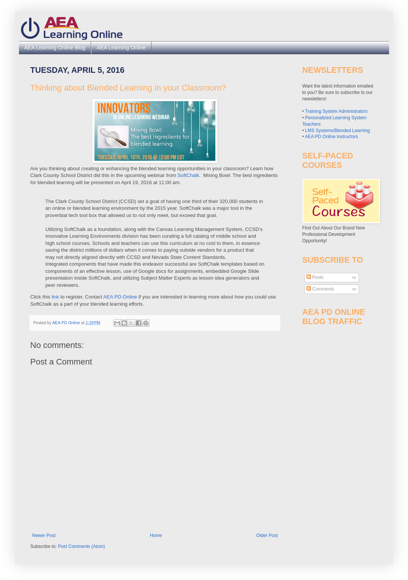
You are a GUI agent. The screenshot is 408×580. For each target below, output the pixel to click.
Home (156, 535)
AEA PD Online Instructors (331, 136)
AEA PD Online (120, 297)
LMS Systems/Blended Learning (337, 130)
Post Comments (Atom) (81, 546)
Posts (314, 277)
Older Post (267, 535)
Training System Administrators (336, 111)
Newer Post (44, 535)
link (55, 297)
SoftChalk (188, 175)
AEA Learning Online (121, 48)
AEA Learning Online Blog (54, 48)
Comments (320, 289)
